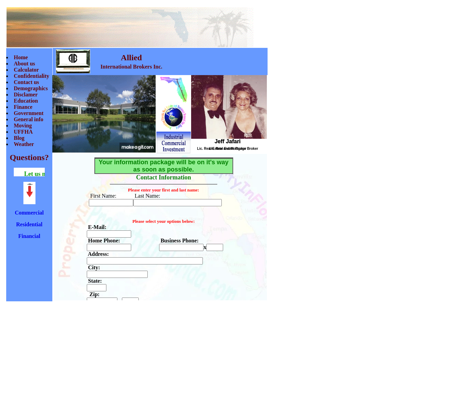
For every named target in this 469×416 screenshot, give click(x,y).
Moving (23, 125)
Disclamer (26, 94)
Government (28, 113)
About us (24, 63)
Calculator (26, 70)
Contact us (26, 82)
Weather (24, 144)
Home (21, 57)
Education (26, 101)
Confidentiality (31, 76)
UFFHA (23, 132)
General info (28, 119)
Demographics (31, 88)
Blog (19, 138)
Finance (23, 107)
